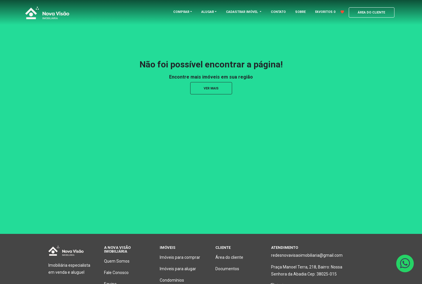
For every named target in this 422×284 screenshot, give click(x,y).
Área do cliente (229, 257)
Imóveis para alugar (178, 268)
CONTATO (278, 12)
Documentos (227, 268)
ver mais (211, 88)
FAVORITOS (329, 12)
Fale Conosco (116, 272)
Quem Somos (117, 261)
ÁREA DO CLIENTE (371, 12)
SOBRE (300, 12)
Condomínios (172, 280)
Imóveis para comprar (180, 257)
